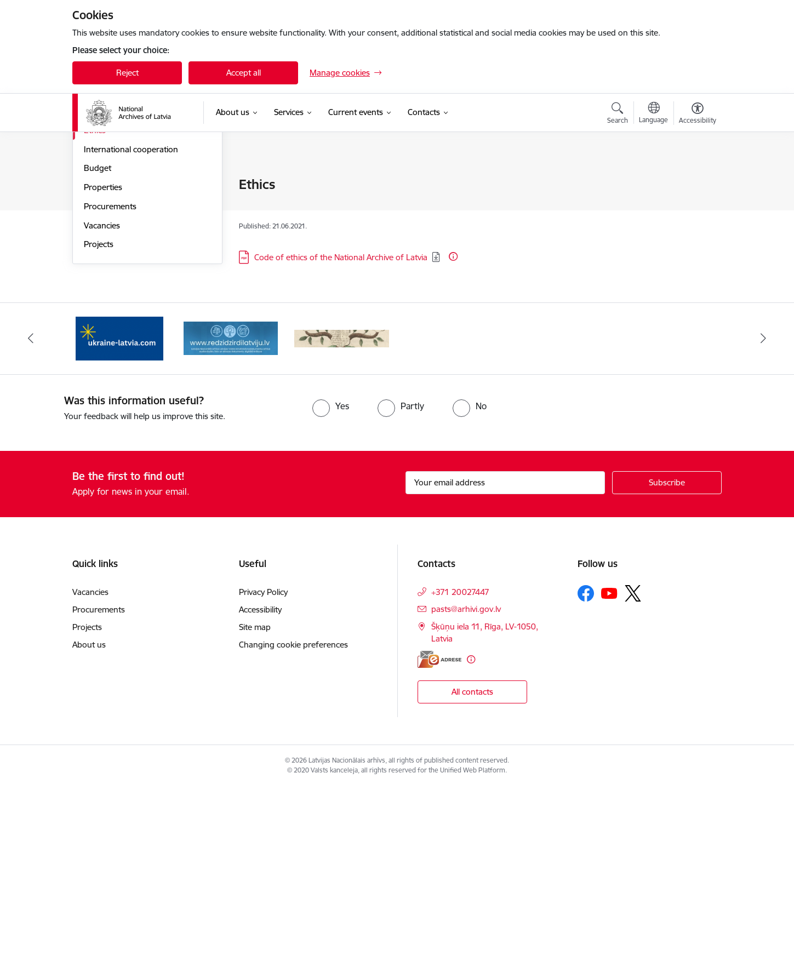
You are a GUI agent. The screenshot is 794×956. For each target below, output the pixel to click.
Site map (255, 796)
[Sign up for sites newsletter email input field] (505, 651)
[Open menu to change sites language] (653, 114)
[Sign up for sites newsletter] (667, 651)
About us (89, 814)
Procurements (110, 375)
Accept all (243, 72)
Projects (98, 413)
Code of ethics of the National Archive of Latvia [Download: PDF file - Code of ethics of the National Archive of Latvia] (340, 257)
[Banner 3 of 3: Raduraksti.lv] (341, 507)
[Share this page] (694, 207)
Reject (127, 72)
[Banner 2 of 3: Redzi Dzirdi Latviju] (231, 507)
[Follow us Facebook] (586, 762)
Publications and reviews (129, 242)
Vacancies (102, 395)
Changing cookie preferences (293, 814)
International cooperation (131, 318)
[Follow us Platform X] (633, 762)
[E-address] (439, 829)
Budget (97, 337)
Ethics (95, 299)
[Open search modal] (617, 114)
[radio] (330, 575)
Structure (101, 204)
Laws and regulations (123, 261)
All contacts (472, 861)
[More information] (453, 256)
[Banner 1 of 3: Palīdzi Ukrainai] (119, 507)
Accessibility (260, 779)
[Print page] (694, 180)
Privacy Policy (263, 761)
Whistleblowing (112, 280)
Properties (103, 356)
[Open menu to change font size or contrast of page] (697, 114)
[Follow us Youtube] (609, 762)
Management (108, 185)
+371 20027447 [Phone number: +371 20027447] (460, 761)
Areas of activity (113, 223)
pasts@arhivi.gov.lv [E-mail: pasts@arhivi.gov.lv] (466, 778)
